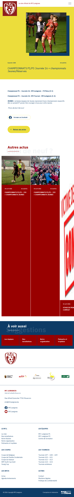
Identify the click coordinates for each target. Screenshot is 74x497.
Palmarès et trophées (9, 443)
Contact (41, 476)
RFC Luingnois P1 (44, 434)
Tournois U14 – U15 (45, 462)
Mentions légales (44, 478)
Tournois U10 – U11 (45, 457)
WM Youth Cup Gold (8, 462)
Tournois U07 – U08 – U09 (48, 455)
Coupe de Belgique (8, 455)
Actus (3, 476)
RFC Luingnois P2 (44, 436)
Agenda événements (8, 478)
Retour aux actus (19, 129)
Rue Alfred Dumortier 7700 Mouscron (18, 398)
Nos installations (7, 436)
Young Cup (5, 464)
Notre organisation (7, 441)
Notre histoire (6, 439)
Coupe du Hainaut (7, 460)
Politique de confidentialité (47, 481)
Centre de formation (45, 439)
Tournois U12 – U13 (45, 460)
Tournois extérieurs (45, 464)
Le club (4, 434)
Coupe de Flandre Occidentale (12, 457)
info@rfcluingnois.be (12, 402)
